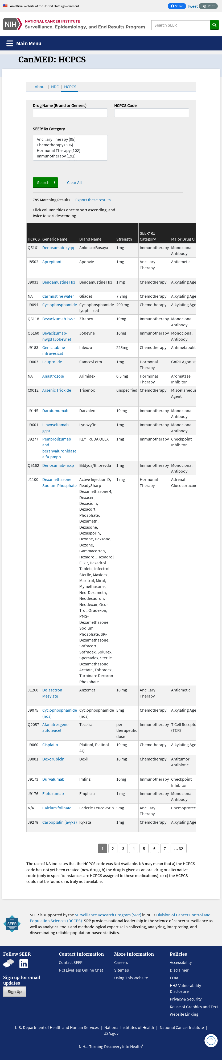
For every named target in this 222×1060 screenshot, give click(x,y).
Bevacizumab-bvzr (58, 318)
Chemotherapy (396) (70, 145)
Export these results (93, 199)
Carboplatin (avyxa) (59, 822)
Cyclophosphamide (59, 304)
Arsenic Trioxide (56, 390)
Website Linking (184, 1014)
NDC (55, 86)
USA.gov (111, 1033)
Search (43, 182)
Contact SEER (71, 962)
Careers (121, 962)
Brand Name (90, 239)
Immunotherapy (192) (70, 156)
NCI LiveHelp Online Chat (81, 970)
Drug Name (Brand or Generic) (60, 105)
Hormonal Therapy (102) (70, 150)
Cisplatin (50, 744)
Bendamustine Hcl (58, 282)
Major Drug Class (186, 239)
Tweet (192, 6)
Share (178, 6)
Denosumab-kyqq (58, 247)
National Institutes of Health (129, 1027)
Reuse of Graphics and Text (194, 1006)
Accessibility (181, 962)
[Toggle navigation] (23, 43)
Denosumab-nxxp (58, 465)
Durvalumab (53, 779)
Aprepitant (51, 261)
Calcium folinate (56, 807)
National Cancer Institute (182, 1027)
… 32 (178, 848)
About (40, 86)
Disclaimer (179, 970)
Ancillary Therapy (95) (70, 139)
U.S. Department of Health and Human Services (57, 1027)
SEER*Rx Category (49, 128)
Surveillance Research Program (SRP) (108, 914)
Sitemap (121, 970)
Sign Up (15, 991)
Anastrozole (53, 376)
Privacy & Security (186, 999)
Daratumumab (55, 410)
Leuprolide (52, 361)
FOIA (174, 977)
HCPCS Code (125, 105)
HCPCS (70, 86)
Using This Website (131, 977)
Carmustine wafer (58, 296)
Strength (124, 239)
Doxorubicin (53, 759)
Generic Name (54, 239)
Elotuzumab (53, 793)
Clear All (74, 182)
